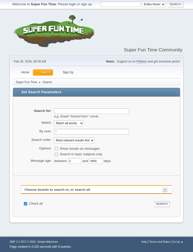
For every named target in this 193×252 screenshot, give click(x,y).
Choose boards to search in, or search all (57, 190)
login (72, 4)
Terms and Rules (159, 241)
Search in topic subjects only (81, 154)
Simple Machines (47, 241)
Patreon (141, 61)
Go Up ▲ (177, 241)
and (85, 161)
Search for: (43, 111)
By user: (45, 131)
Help (144, 241)
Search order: (41, 140)
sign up (86, 4)
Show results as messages (80, 148)
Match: (46, 122)
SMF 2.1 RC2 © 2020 (22, 241)
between (61, 161)
